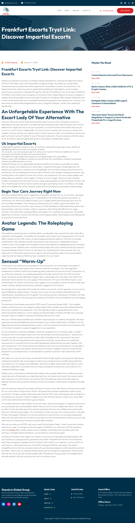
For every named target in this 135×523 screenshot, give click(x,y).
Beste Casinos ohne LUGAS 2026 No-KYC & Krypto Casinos (112, 87)
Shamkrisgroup (11, 62)
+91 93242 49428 (108, 11)
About (46, 498)
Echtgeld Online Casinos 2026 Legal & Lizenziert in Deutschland (109, 102)
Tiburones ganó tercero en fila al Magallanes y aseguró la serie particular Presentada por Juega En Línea (111, 117)
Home (59, 10)
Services (47, 503)
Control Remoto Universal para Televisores (112, 75)
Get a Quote (125, 10)
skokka (12, 430)
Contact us (48, 507)
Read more (96, 78)
